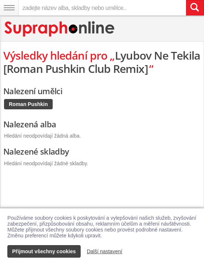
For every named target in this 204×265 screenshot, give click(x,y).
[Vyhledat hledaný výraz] (195, 7)
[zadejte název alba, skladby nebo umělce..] (102, 7)
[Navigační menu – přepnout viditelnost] (9, 7)
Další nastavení (105, 251)
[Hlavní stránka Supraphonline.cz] (60, 28)
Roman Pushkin (28, 104)
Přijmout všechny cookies (44, 251)
